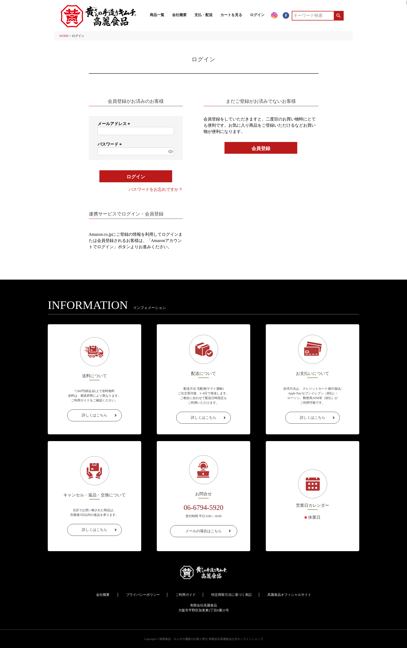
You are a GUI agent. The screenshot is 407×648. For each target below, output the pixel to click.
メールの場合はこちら (203, 531)
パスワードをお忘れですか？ (156, 189)
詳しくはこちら (94, 415)
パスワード (111, 144)
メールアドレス (115, 124)
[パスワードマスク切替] (170, 151)
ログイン (257, 15)
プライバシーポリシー (143, 595)
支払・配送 (203, 15)
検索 (338, 15)
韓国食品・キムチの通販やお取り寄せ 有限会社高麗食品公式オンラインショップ (211, 638)
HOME (64, 36)
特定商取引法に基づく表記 (231, 595)
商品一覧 (157, 15)
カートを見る (231, 15)
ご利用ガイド (185, 595)
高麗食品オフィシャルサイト (289, 595)
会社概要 (179, 15)
